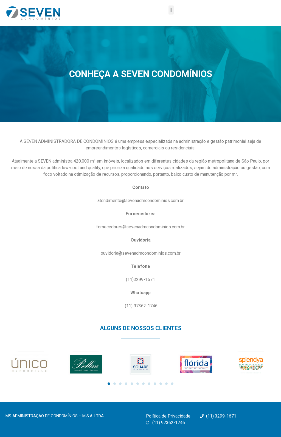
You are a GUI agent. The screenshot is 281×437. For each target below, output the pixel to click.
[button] (171, 10)
